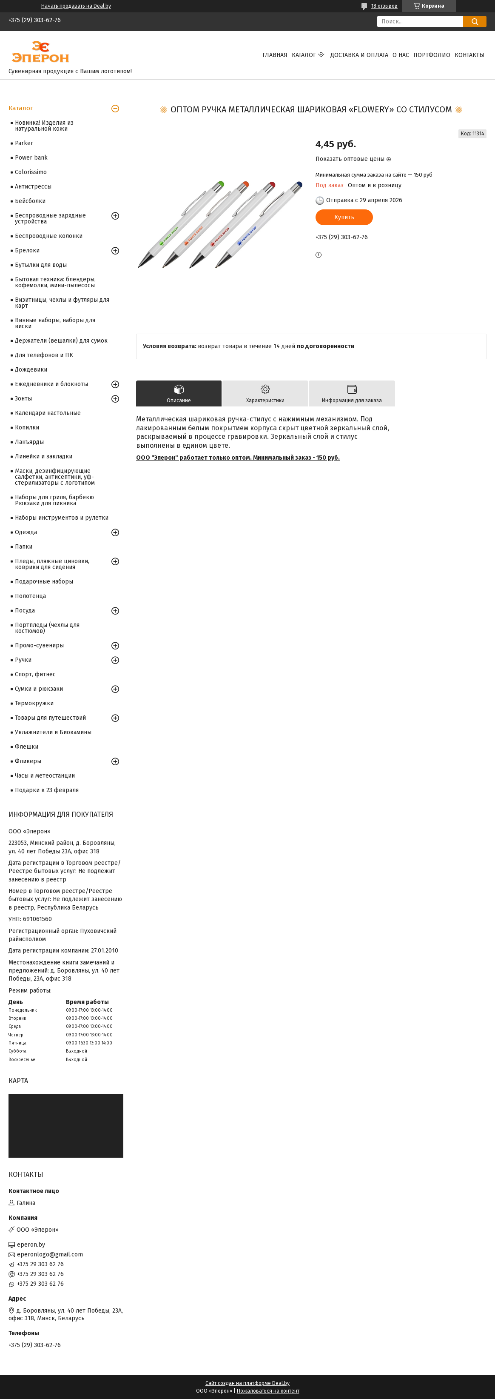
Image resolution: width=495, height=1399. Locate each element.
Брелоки (27, 250)
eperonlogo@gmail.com (50, 1254)
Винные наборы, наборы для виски (55, 323)
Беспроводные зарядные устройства (50, 218)
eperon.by (31, 1244)
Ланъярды (29, 442)
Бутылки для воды (41, 265)
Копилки (27, 427)
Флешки (26, 746)
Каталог (304, 55)
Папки (23, 546)
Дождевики (31, 369)
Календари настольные (48, 413)
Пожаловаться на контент (268, 1391)
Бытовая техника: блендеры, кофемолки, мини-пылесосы (55, 282)
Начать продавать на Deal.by (76, 6)
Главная (274, 55)
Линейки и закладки (43, 456)
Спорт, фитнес (35, 674)
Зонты (23, 398)
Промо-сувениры (39, 645)
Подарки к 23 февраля (47, 790)
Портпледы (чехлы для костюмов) (47, 628)
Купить (344, 217)
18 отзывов (384, 6)
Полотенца (30, 596)
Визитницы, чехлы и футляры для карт (62, 302)
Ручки (23, 660)
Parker (24, 143)
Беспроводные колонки (48, 236)
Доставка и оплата (359, 55)
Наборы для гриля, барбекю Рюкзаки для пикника (54, 500)
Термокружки (34, 703)
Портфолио (431, 55)
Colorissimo (31, 172)
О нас (401, 55)
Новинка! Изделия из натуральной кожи (44, 125)
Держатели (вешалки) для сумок (61, 340)
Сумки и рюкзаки (39, 688)
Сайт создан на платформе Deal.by (247, 1383)
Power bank (31, 157)
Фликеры (28, 761)
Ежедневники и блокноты (51, 384)
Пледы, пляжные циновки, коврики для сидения (52, 564)
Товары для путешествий (50, 717)
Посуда (25, 610)
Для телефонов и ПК (44, 355)
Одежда (26, 532)
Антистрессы (33, 186)
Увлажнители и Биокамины (53, 732)
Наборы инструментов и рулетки (61, 517)
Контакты (469, 55)
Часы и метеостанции (45, 775)
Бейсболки (30, 201)
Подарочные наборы (44, 581)
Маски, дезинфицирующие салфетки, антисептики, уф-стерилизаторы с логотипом (55, 476)
